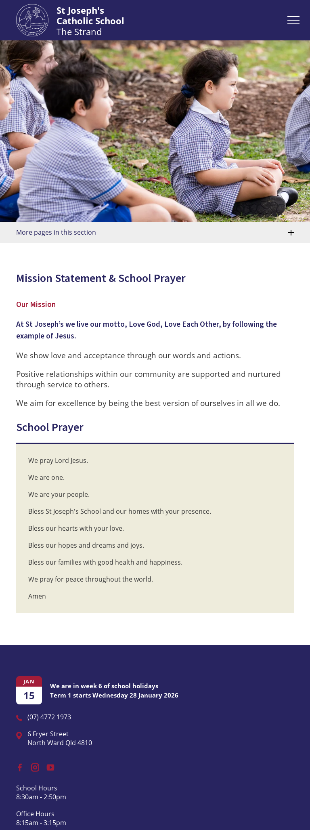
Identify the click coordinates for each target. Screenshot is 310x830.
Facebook (17, 765)
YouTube (48, 765)
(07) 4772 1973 (49, 716)
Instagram (33, 765)
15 (29, 695)
